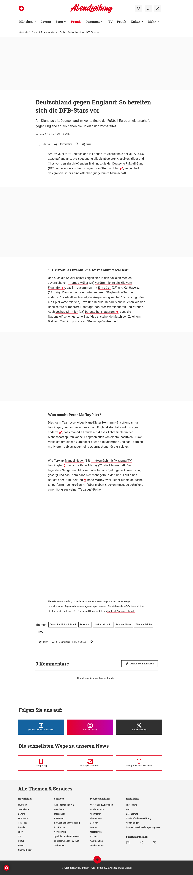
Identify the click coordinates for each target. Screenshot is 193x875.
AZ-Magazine (96, 841)
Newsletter (59, 809)
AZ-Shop (94, 836)
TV (19, 836)
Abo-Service (96, 818)
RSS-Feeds (59, 818)
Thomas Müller (78, 283)
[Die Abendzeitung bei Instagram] (90, 727)
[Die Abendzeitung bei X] (139, 727)
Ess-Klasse (59, 827)
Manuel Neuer (74, 460)
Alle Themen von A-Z (64, 805)
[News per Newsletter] (90, 763)
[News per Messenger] (41, 763)
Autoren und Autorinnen (101, 805)
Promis (35, 32)
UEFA (132, 154)
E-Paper (94, 823)
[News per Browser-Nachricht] (139, 763)
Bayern (21, 814)
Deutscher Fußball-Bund (63, 624)
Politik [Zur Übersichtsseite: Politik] (121, 22)
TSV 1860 (22, 823)
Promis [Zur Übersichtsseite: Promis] (76, 22)
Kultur (21, 841)
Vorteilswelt (60, 832)
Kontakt (94, 827)
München (22, 805)
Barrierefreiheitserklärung (138, 818)
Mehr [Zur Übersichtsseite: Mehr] (152, 22)
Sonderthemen (97, 845)
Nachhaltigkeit (25, 850)
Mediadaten (96, 832)
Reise (21, 845)
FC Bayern (23, 818)
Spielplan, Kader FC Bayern (67, 836)
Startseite (23, 32)
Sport (20, 832)
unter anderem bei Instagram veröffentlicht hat (87, 168)
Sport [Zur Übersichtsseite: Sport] (59, 22)
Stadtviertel (23, 809)
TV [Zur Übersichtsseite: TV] (110, 22)
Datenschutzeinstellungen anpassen (143, 827)
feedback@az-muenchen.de (121, 611)
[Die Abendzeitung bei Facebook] (41, 727)
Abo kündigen (132, 823)
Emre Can (104, 287)
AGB (128, 809)
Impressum (131, 805)
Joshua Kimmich (66, 312)
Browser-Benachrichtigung (67, 823)
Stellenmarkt (60, 845)
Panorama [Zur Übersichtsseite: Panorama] (93, 22)
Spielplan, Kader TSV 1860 (66, 841)
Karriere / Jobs (97, 809)
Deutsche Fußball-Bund (127, 163)
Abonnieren (95, 814)
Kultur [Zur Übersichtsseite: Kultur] (135, 22)
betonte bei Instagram (100, 312)
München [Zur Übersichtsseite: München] (26, 22)
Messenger (59, 814)
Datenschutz (132, 814)
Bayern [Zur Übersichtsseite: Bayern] (46, 22)
